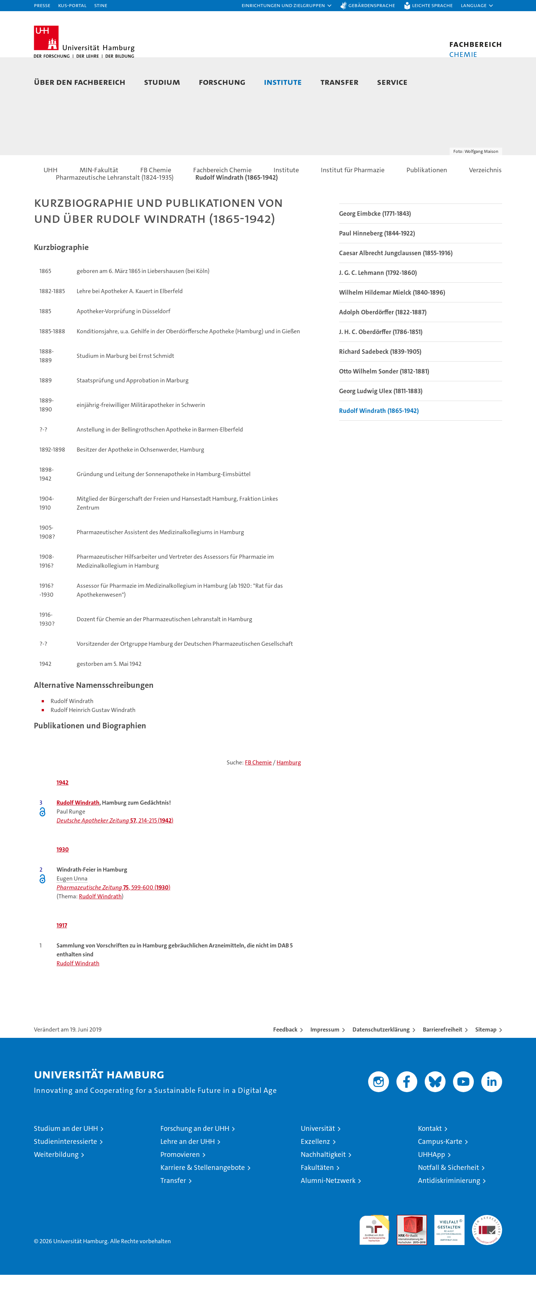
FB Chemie (258, 799)
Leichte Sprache (432, 5)
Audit (404, 1256)
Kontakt (430, 1165)
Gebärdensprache (371, 5)
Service (392, 82)
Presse (42, 5)
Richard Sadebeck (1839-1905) (380, 389)
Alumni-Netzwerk (328, 1217)
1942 (62, 820)
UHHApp (431, 1191)
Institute (283, 82)
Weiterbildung (56, 1191)
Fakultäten (317, 1204)
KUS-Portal (72, 5)
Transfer (339, 82)
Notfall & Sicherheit (448, 1204)
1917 (62, 962)
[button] (287, 5)
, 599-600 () (113, 924)
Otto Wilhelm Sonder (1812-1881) (384, 408)
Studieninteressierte (65, 1178)
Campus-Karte (440, 1178)
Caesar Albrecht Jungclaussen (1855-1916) (396, 290)
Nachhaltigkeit (323, 1191)
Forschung (222, 82)
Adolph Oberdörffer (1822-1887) (383, 349)
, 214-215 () (115, 858)
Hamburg (289, 799)
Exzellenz (315, 1178)
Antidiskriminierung (449, 1217)
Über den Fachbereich (79, 82)
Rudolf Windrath (78, 840)
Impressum (324, 1067)
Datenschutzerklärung (381, 1067)
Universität (318, 1165)
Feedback (285, 1067)
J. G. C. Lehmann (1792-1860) (378, 310)
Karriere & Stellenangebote (202, 1204)
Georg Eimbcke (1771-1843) (375, 251)
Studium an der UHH (66, 1165)
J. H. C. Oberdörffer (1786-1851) (380, 369)
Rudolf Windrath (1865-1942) (379, 448)
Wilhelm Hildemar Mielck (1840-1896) (392, 329)
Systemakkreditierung (487, 1256)
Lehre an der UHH (187, 1178)
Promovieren (180, 1191)
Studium (162, 82)
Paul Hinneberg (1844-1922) (377, 270)
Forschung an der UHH (194, 1165)
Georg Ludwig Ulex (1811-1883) (380, 428)
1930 (63, 887)
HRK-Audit (447, 1256)
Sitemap (486, 1067)
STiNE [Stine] (100, 5)
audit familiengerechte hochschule (374, 1264)
